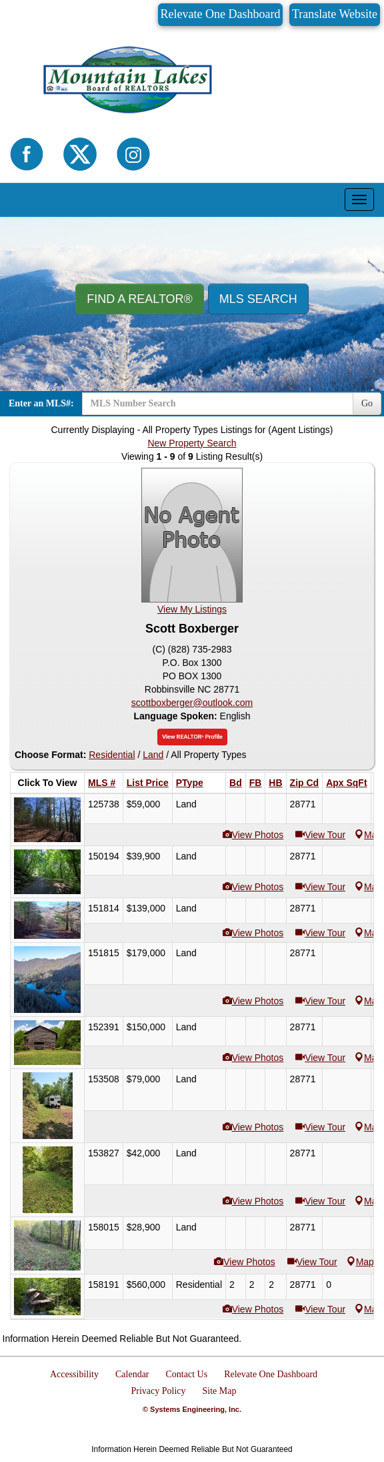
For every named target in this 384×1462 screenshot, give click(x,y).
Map (360, 1261)
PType (189, 782)
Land (153, 754)
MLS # (101, 782)
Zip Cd (304, 782)
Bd (235, 782)
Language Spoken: (176, 716)
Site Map (220, 1391)
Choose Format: (50, 754)
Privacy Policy (158, 1391)
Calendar (132, 1374)
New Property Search (191, 443)
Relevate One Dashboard (221, 14)
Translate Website (334, 14)
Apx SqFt (346, 782)
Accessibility (74, 1374)
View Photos (258, 834)
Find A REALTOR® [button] (140, 299)
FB (255, 782)
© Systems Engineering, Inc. (192, 1409)
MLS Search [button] (258, 299)
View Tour (325, 834)
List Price (148, 782)
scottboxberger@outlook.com (192, 702)
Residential (112, 754)
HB (275, 782)
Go (367, 403)
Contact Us (187, 1374)
